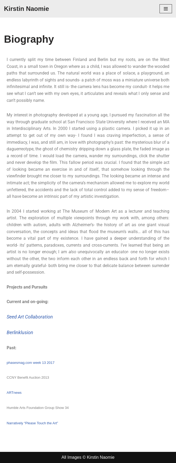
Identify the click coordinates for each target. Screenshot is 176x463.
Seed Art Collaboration (30, 317)
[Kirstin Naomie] (26, 9)
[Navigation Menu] (166, 8)
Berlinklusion (20, 332)
